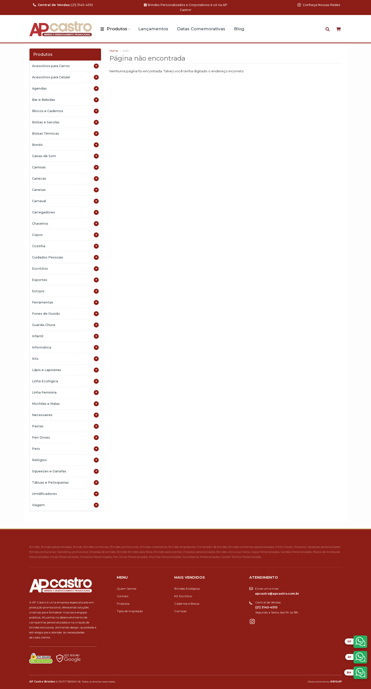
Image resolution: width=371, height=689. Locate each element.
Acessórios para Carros (65, 66)
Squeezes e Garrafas (65, 471)
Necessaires (65, 415)
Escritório (65, 268)
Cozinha (65, 246)
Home (114, 51)
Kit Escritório (183, 596)
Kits (65, 358)
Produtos (117, 28)
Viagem (65, 505)
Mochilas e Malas (65, 403)
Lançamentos (153, 28)
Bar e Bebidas (65, 99)
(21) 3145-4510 (63, 5)
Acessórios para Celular (65, 77)
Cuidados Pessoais (65, 257)
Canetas (65, 189)
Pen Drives (65, 437)
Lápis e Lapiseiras (65, 370)
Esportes (65, 279)
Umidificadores (65, 493)
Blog (239, 28)
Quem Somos (126, 588)
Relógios (65, 460)
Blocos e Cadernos (65, 111)
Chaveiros (65, 223)
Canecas (65, 178)
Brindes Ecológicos (187, 588)
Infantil (65, 336)
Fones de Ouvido (65, 313)
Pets (65, 448)
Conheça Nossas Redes (319, 5)
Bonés (65, 144)
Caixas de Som (65, 156)
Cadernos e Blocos (186, 603)
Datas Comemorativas (201, 28)
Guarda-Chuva (65, 324)
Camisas (65, 167)
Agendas (65, 88)
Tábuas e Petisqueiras (65, 482)
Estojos (65, 291)
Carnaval (65, 201)
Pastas (65, 426)
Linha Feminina (65, 392)
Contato (122, 596)
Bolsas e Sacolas (65, 122)
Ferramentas (65, 302)
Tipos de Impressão (130, 611)
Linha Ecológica (65, 381)
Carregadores (65, 212)
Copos (65, 234)
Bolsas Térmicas (65, 133)
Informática (65, 347)
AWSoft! (336, 681)
